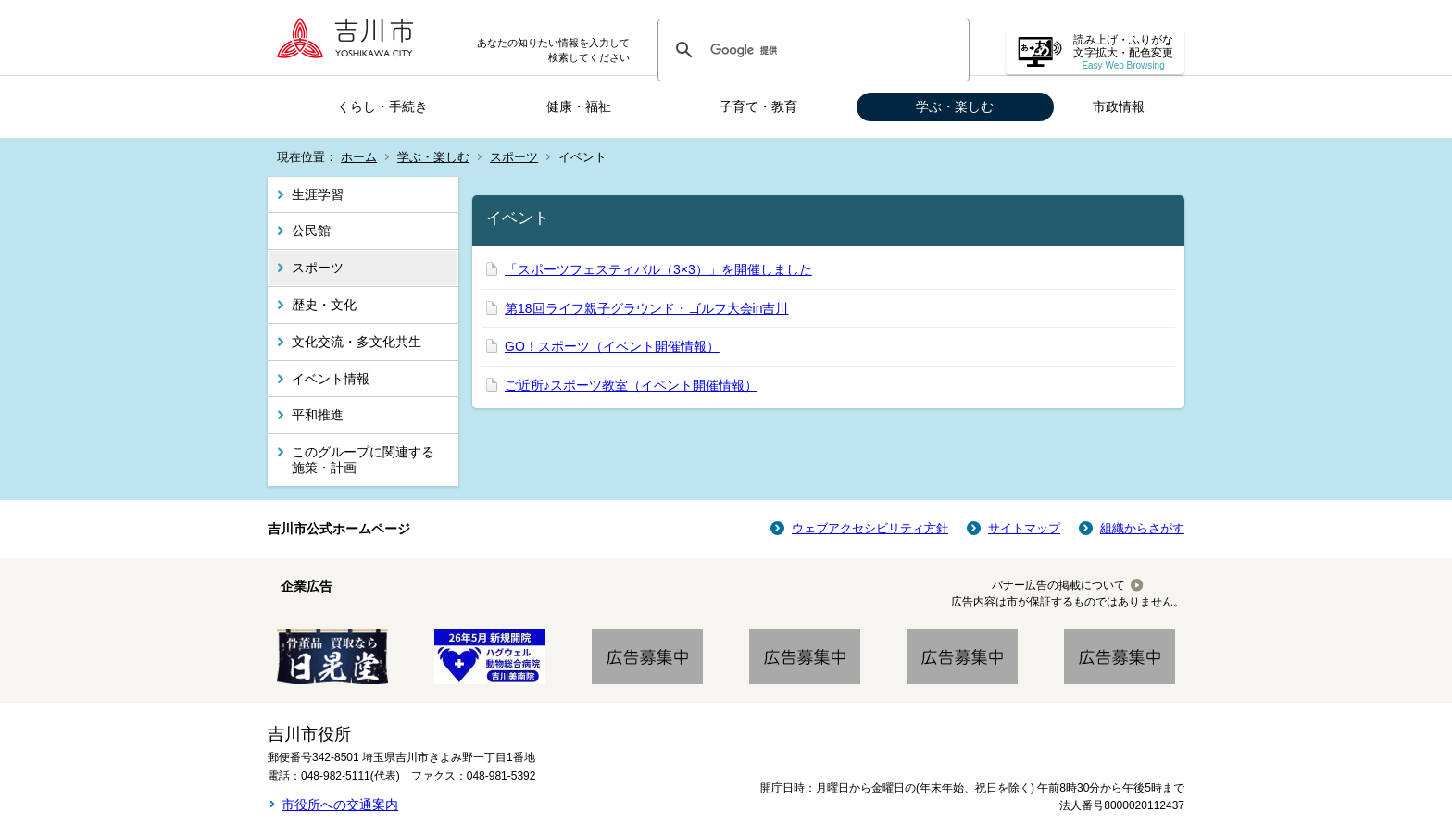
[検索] (810, 50)
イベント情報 (330, 378)
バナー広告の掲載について (1058, 585)
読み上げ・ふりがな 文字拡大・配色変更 (1123, 52)
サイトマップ (1024, 528)
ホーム (359, 157)
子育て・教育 (758, 106)
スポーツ (514, 157)
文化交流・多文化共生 (356, 341)
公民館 (311, 230)
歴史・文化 (324, 304)
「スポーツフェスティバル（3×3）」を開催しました (658, 269)
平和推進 (318, 414)
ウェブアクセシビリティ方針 (870, 528)
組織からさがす (1142, 528)
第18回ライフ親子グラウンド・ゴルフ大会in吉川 (646, 308)
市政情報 (1119, 106)
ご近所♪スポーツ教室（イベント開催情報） (631, 385)
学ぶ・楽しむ (955, 106)
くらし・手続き (382, 106)
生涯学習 (318, 194)
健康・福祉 (578, 106)
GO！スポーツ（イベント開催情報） (612, 346)
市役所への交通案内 (340, 804)
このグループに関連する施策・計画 (363, 459)
